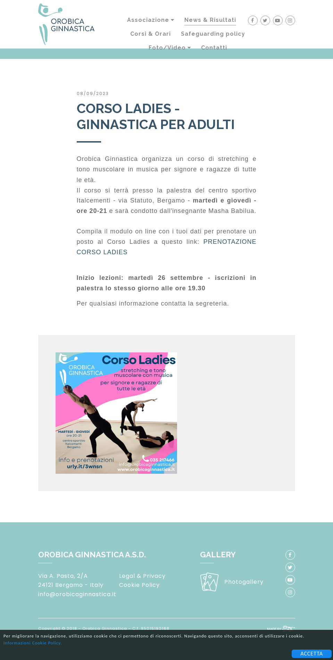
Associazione (150, 20)
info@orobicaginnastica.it (77, 594)
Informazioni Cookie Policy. (32, 642)
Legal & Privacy (142, 576)
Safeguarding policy (213, 34)
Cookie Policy (139, 585)
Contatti (214, 47)
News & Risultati (210, 20)
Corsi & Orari (150, 34)
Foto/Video (170, 47)
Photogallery (244, 582)
